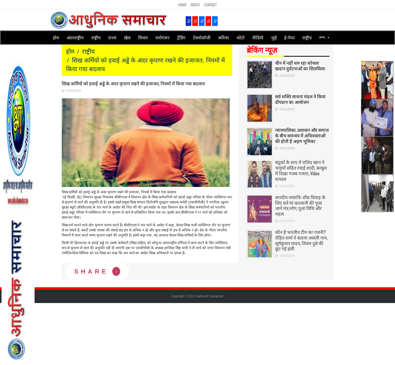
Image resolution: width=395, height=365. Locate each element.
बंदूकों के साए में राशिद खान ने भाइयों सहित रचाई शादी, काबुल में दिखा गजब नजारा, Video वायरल (301, 169)
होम (56, 37)
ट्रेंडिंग (181, 37)
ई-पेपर (289, 37)
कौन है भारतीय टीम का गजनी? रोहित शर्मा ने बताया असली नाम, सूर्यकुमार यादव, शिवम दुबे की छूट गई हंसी (301, 238)
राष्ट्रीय (96, 37)
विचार (143, 37)
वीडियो (257, 37)
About (195, 4)
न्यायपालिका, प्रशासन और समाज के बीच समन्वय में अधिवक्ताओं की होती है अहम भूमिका (302, 135)
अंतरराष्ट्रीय (75, 37)
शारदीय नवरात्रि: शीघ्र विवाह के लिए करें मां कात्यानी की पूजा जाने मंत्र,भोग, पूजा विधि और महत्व (300, 203)
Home (182, 4)
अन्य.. (324, 37)
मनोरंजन (162, 37)
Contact (210, 4)
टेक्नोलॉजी (202, 37)
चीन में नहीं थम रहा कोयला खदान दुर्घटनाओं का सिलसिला (300, 65)
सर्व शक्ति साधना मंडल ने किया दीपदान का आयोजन (300, 99)
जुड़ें (274, 37)
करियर (223, 37)
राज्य (112, 37)
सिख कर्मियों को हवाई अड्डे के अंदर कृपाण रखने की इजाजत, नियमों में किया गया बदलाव (133, 83)
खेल (127, 37)
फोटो (240, 37)
